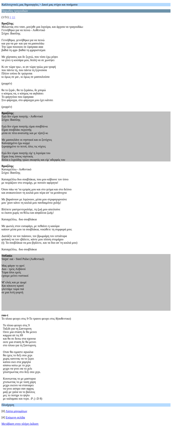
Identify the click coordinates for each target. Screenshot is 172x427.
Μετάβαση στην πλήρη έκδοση (19, 423)
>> (13, 17)
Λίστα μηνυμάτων (16, 411)
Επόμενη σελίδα (15, 417)
